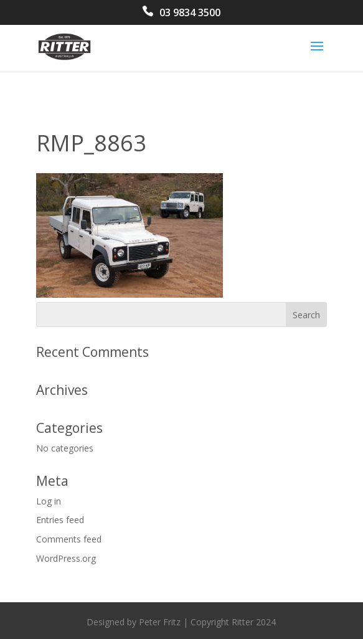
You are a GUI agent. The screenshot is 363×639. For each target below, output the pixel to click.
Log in (48, 501)
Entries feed (60, 520)
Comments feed (68, 539)
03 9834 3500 (189, 13)
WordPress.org (66, 558)
